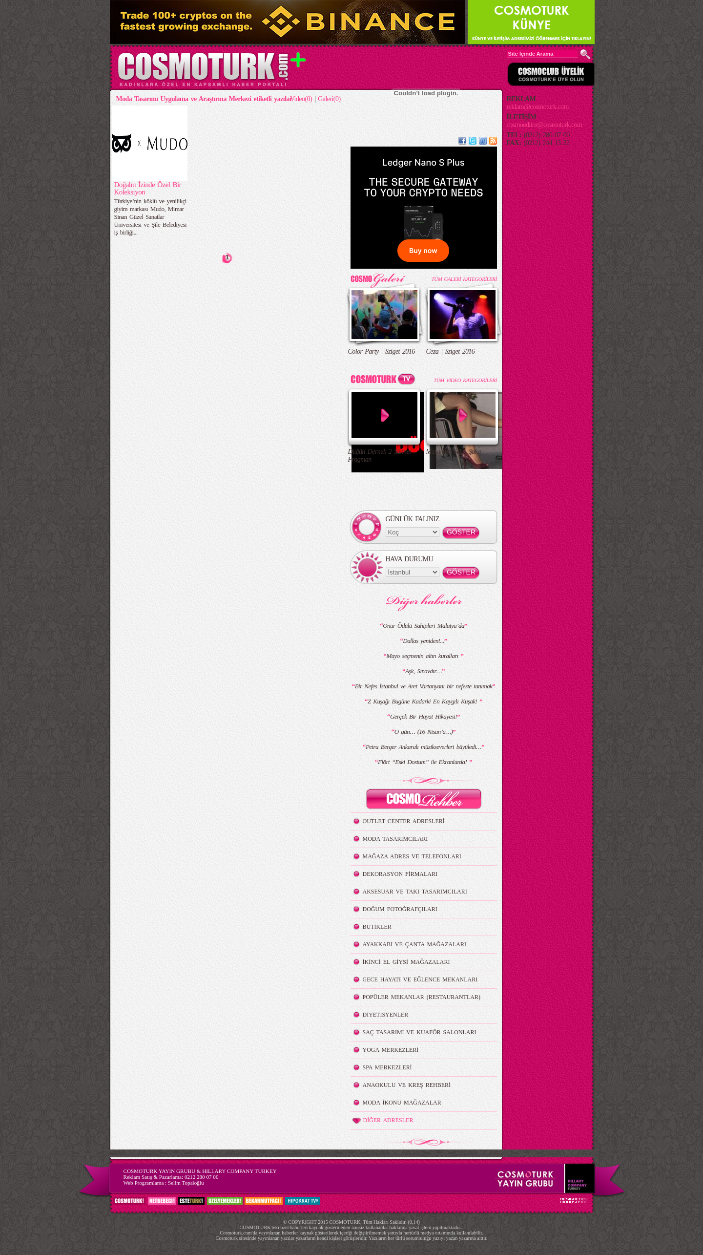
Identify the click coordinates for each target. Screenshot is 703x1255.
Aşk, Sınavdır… (423, 671)
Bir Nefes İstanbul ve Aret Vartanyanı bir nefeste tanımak (424, 686)
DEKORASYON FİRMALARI (400, 874)
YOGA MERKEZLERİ (391, 1049)
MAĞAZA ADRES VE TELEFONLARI (412, 856)
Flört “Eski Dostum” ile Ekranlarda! (423, 762)
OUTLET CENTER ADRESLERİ (404, 821)
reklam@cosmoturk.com (538, 106)
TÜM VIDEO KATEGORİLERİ (465, 380)
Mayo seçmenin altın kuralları (423, 655)
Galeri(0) (329, 99)
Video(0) (301, 99)
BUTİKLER (377, 926)
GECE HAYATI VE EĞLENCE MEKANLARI (420, 979)
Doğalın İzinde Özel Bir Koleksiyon (148, 188)
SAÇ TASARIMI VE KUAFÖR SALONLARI (419, 1032)
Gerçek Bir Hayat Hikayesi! (423, 716)
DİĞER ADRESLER (382, 1121)
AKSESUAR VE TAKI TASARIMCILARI (415, 891)
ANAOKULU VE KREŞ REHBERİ (407, 1085)
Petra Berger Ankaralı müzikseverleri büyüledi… (423, 746)
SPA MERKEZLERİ (387, 1067)
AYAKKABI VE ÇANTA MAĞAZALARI (414, 944)
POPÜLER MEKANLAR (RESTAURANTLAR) (421, 997)
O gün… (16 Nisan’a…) (423, 731)
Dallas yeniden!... (423, 640)
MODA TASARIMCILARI (395, 838)
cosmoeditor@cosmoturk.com (544, 124)
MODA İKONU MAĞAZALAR (402, 1102)
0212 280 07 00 (202, 1177)
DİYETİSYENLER (386, 1014)
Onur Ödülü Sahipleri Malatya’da (423, 625)
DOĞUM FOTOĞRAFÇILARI (400, 909)
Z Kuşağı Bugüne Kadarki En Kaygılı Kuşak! (423, 701)
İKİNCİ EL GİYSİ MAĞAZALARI (406, 961)
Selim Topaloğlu (186, 1183)
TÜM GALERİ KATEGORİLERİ (464, 279)
